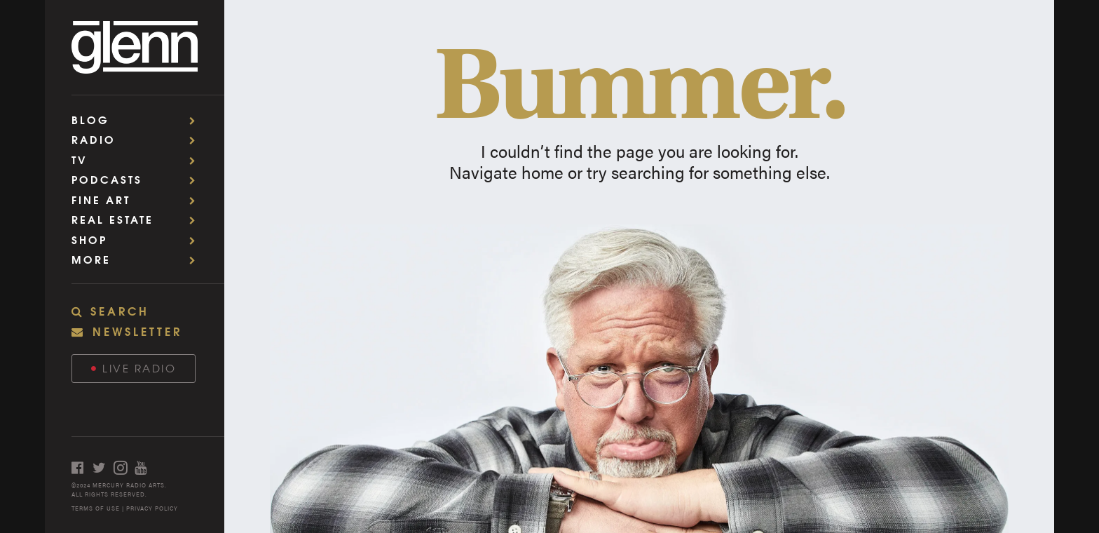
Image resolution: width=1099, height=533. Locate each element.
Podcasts (138, 179)
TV (138, 159)
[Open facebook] (82, 467)
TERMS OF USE (95, 508)
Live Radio (134, 367)
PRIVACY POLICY (152, 508)
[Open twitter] (103, 467)
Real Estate (138, 219)
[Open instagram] (124, 467)
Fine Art (138, 199)
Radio (138, 139)
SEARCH (110, 310)
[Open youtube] (145, 467)
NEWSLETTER (126, 330)
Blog (138, 119)
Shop (138, 239)
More (138, 259)
